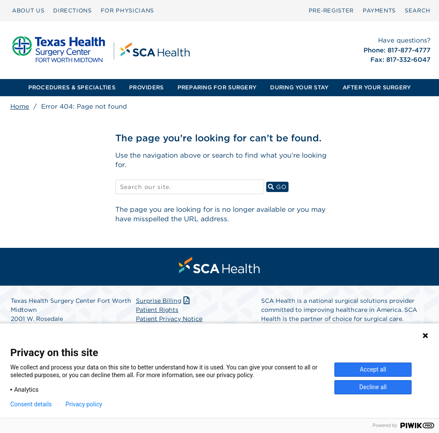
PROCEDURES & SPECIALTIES (71, 87)
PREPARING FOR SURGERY (216, 87)
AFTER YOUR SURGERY (377, 87)
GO (278, 186)
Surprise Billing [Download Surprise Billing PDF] (163, 300)
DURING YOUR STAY (299, 87)
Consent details (31, 404)
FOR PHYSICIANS (127, 10)
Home (19, 106)
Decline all (373, 387)
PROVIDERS (146, 87)
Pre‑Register (331, 10)
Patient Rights (157, 309)
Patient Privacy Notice (169, 318)
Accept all (373, 369)
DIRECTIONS (72, 10)
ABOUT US (28, 10)
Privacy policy (84, 404)
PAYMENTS (379, 10)
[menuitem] (28, 10)
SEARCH (417, 10)
